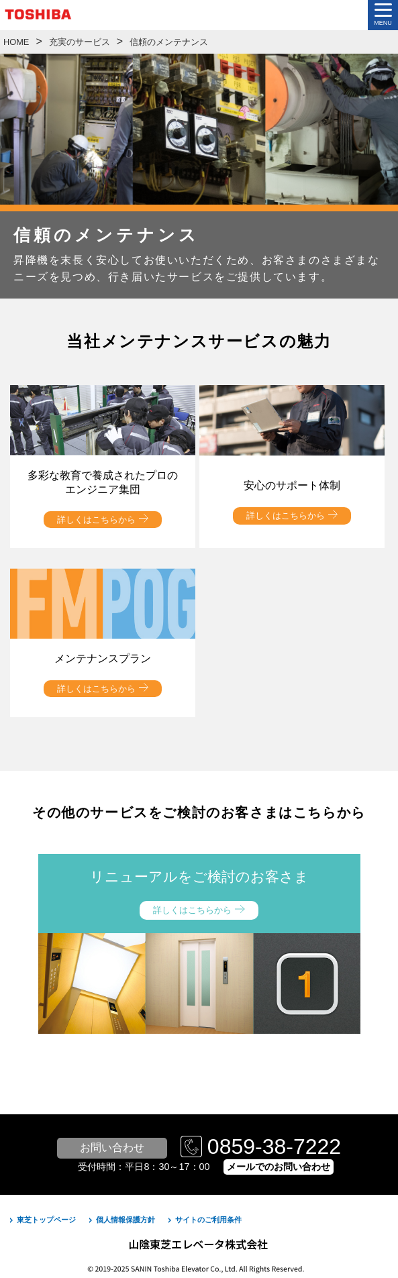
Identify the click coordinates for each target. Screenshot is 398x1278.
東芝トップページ (46, 1220)
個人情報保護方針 (125, 1220)
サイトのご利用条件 (208, 1220)
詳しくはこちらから (96, 520)
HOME (16, 42)
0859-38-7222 (274, 1146)
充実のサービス (79, 42)
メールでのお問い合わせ (278, 1166)
